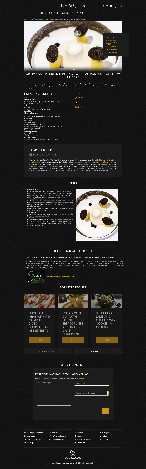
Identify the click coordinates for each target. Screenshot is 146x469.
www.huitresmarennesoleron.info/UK (60, 276)
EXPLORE (55, 13)
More (40, 346)
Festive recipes (112, 53)
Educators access (56, 439)
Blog (32, 19)
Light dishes (111, 47)
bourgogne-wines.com (33, 433)
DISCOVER (45, 13)
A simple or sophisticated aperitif (112, 42)
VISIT (73, 13)
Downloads (29, 436)
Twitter (103, 436)
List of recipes (39, 19)
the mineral (83, 164)
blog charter (79, 378)
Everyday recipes (113, 50)
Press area (54, 433)
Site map (28, 443)
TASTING (65, 13)
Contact (79, 433)
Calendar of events (32, 439)
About (78, 436)
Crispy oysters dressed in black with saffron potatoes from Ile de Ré (65, 19)
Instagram (105, 433)
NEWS (80, 13)
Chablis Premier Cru (104, 160)
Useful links (80, 443)
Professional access (57, 436)
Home (27, 19)
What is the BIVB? (82, 439)
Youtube (104, 439)
